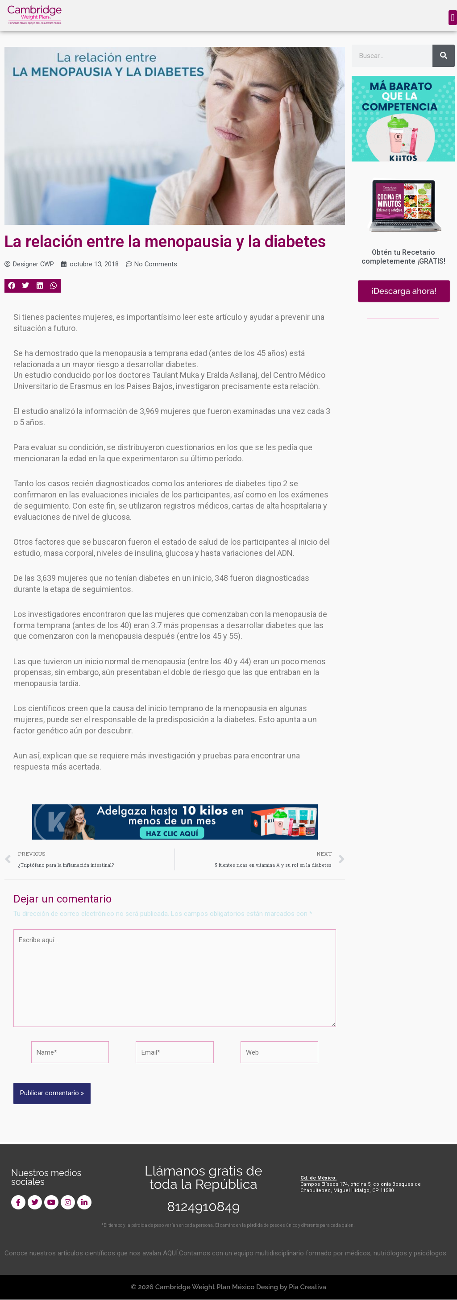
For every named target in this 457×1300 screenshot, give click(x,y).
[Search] (443, 56)
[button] (453, 17)
